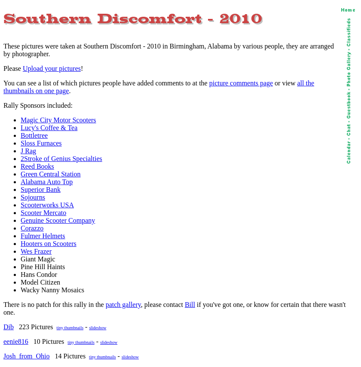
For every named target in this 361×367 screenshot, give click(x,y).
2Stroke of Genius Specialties (61, 158)
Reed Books (37, 166)
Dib (8, 327)
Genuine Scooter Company (58, 220)
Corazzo (32, 228)
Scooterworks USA (47, 205)
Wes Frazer (36, 251)
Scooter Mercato (43, 212)
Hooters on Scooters (48, 243)
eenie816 (15, 341)
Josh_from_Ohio (26, 356)
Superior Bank (41, 189)
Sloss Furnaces (41, 143)
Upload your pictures (52, 68)
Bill (190, 304)
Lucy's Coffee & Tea (49, 127)
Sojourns (33, 197)
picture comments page (241, 83)
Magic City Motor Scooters (58, 120)
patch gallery (123, 304)
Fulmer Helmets (43, 236)
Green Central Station (51, 174)
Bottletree (34, 135)
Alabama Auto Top (47, 181)
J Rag (28, 151)
